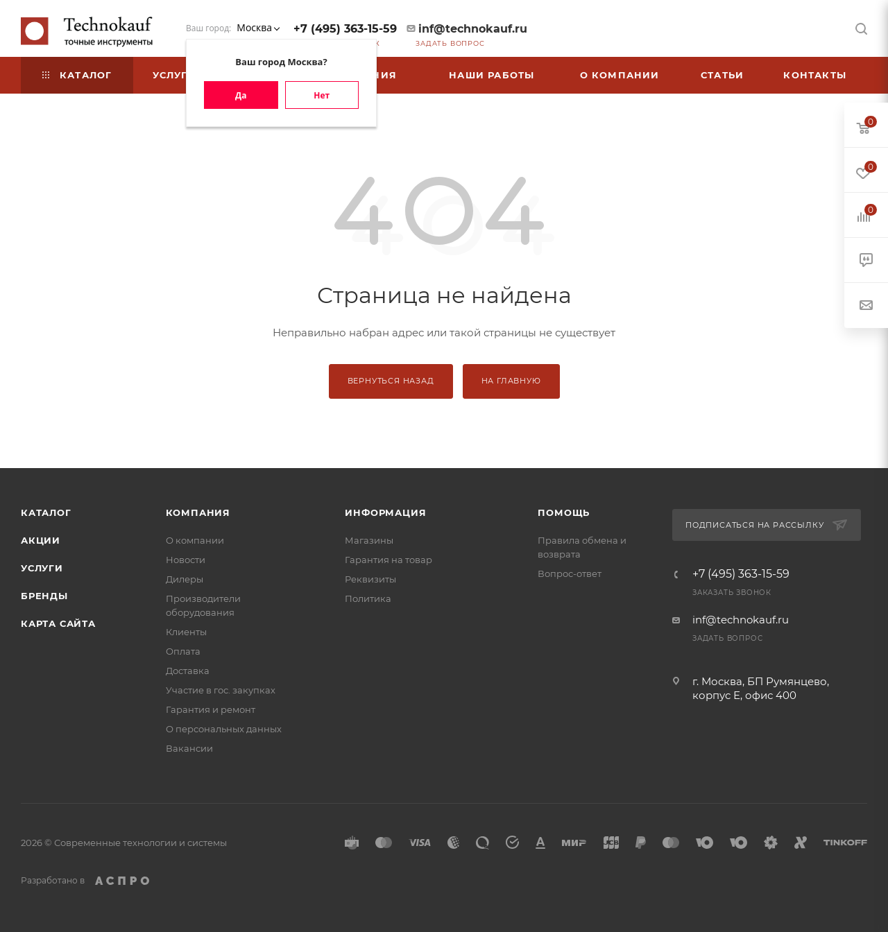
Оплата (183, 651)
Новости (185, 559)
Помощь (564, 512)
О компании (195, 540)
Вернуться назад (391, 381)
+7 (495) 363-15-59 (345, 28)
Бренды (44, 595)
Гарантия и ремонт (210, 709)
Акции (40, 540)
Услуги (42, 567)
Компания (198, 512)
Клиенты (186, 631)
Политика (368, 598)
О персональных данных (224, 728)
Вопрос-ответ (569, 573)
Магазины (369, 540)
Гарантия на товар (388, 559)
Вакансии (189, 748)
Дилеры (184, 579)
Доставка (188, 670)
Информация (385, 512)
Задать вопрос (450, 43)
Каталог (46, 512)
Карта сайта (58, 623)
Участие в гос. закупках (220, 690)
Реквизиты (370, 579)
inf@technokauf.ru (472, 28)
